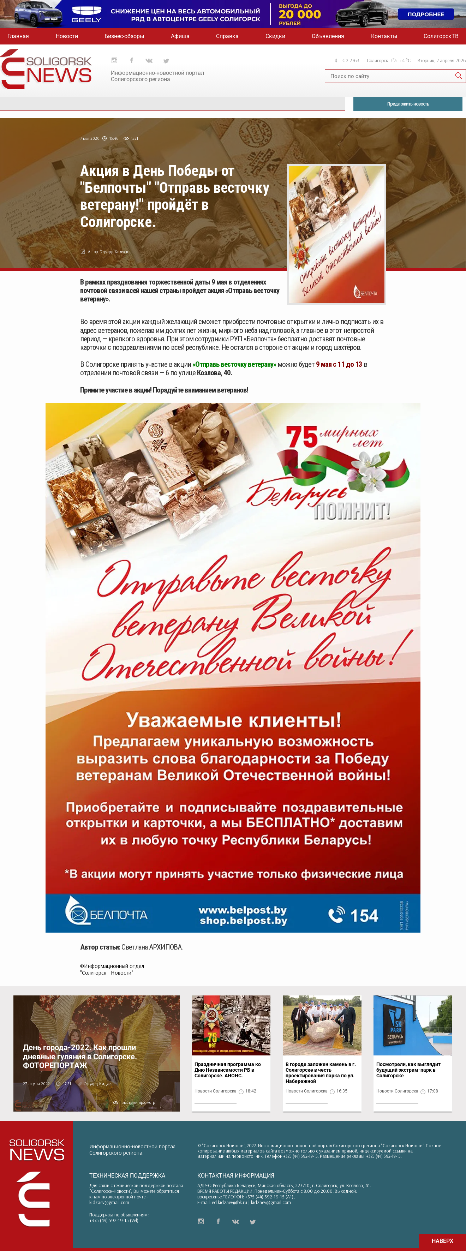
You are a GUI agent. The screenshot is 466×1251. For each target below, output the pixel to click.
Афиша (180, 36)
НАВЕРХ (442, 1241)
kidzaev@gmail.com (109, 1202)
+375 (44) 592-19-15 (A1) (269, 1196)
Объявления (328, 36)
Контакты (384, 36)
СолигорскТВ (441, 36)
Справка (227, 36)
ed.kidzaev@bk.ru (229, 1202)
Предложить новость (408, 104)
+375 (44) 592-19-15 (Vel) (113, 1220)
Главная (18, 36)
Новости (67, 36)
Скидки (275, 36)
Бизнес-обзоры (124, 36)
